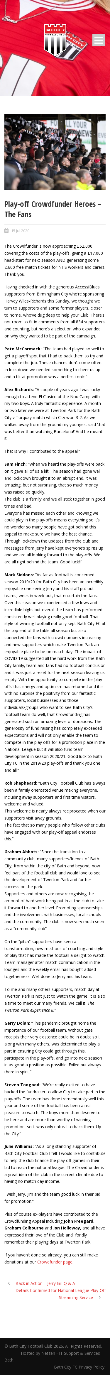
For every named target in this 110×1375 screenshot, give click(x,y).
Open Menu (98, 40)
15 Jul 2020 (20, 230)
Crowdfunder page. (55, 1262)
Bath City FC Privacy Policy (80, 1367)
